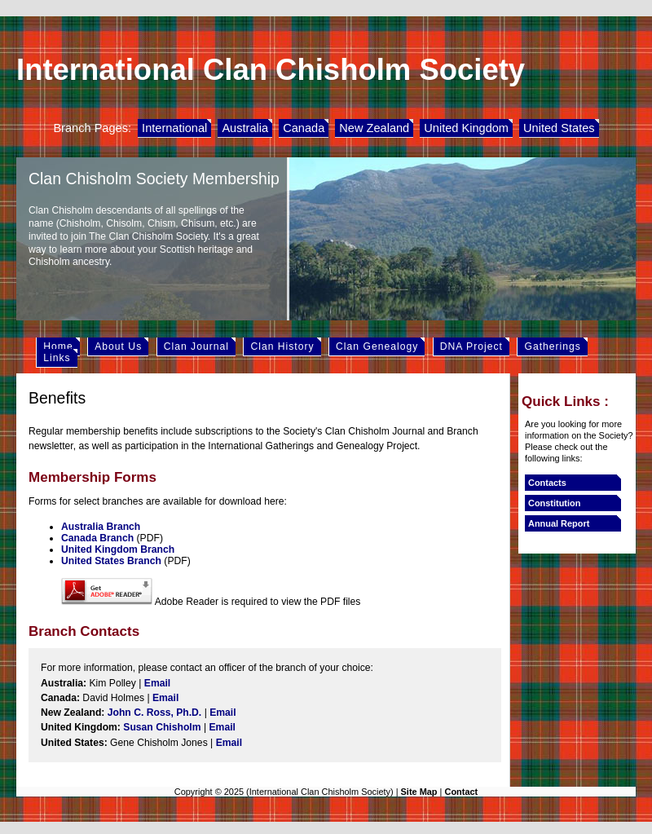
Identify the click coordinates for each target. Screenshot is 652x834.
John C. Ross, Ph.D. (155, 712)
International (174, 128)
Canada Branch (97, 538)
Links (56, 358)
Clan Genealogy (377, 346)
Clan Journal (196, 346)
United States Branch (111, 561)
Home (58, 346)
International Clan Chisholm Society (270, 69)
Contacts (547, 483)
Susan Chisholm (161, 727)
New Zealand (374, 128)
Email (157, 683)
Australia (245, 128)
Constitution (554, 503)
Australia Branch (100, 526)
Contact (461, 791)
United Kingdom (466, 128)
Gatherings (552, 346)
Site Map (419, 791)
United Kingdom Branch (117, 549)
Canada (303, 128)
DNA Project (471, 346)
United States (559, 128)
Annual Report (558, 523)
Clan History (282, 346)
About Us (118, 346)
